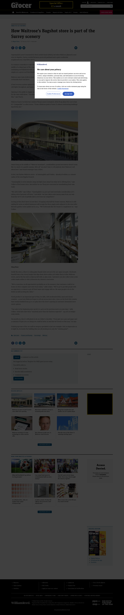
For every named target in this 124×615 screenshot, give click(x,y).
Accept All (68, 94)
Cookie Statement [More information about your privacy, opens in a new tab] (63, 89)
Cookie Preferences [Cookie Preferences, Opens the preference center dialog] (53, 94)
